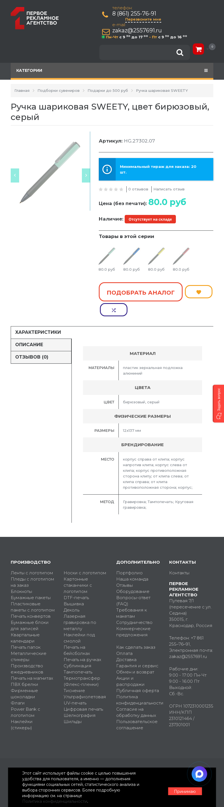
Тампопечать (78, 655)
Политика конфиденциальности (138, 683)
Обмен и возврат (135, 655)
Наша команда (132, 562)
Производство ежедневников (27, 652)
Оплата (124, 636)
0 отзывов (138, 189)
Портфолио (129, 556)
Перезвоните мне (144, 19)
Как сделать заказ (135, 630)
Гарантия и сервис (137, 649)
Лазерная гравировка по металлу (80, 605)
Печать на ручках (82, 642)
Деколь (71, 593)
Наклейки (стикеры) (22, 707)
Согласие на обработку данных (136, 695)
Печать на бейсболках (77, 633)
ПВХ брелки (24, 667)
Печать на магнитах (32, 661)
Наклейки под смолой (79, 621)
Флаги (18, 686)
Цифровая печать (83, 692)
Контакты (179, 556)
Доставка (126, 642)
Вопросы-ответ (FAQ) (133, 584)
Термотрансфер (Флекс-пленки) (82, 664)
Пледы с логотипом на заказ (32, 565)
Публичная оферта (137, 673)
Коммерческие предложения (133, 615)
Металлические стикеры (28, 639)
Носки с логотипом (85, 556)
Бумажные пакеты (31, 580)
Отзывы (124, 568)
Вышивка (74, 587)
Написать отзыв (169, 189)
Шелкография (80, 698)
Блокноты (21, 574)
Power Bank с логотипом (25, 695)
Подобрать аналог (141, 291)
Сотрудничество (134, 605)
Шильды (73, 704)
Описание (29, 328)
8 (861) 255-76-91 (135, 14)
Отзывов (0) (31, 340)
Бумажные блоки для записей (30, 608)
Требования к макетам (131, 596)
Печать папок (26, 630)
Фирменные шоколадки (24, 676)
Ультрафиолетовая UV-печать (85, 683)
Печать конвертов (31, 599)
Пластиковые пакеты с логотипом (33, 590)
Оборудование (132, 574)
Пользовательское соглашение (137, 707)
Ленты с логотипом (32, 556)
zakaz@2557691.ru (138, 31)
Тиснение (74, 673)
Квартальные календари (25, 621)
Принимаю (182, 787)
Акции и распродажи (130, 664)
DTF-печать (76, 580)
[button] (218, 404)
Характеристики (38, 315)
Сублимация (77, 649)
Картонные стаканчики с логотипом (78, 568)
